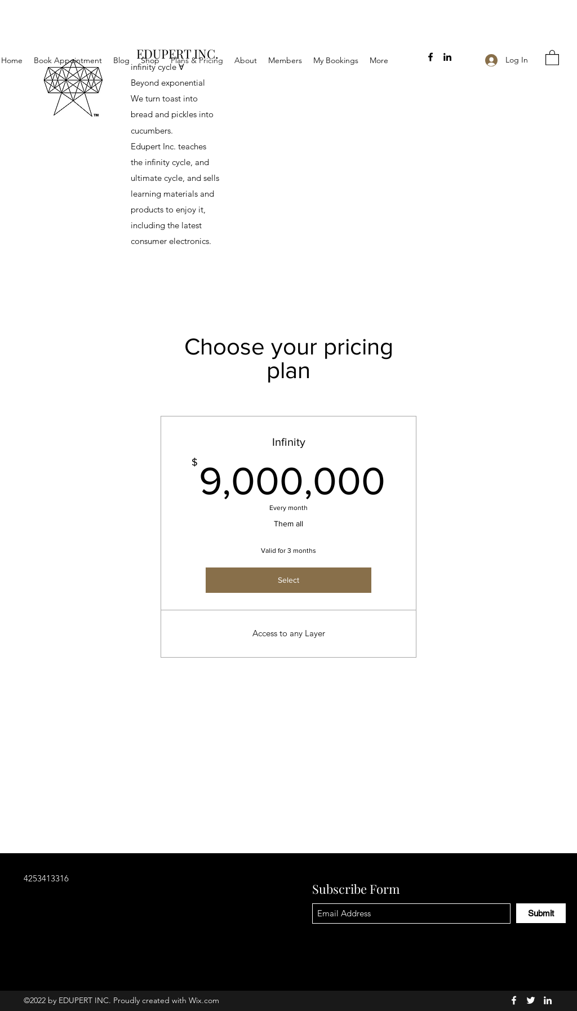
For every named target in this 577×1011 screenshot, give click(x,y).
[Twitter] (530, 1000)
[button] (552, 57)
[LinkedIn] (447, 57)
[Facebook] (430, 57)
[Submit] (541, 913)
